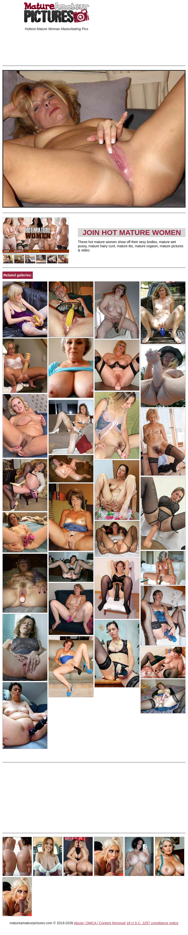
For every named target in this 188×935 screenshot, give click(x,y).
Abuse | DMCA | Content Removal (100, 923)
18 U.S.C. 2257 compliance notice (152, 923)
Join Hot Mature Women (131, 232)
